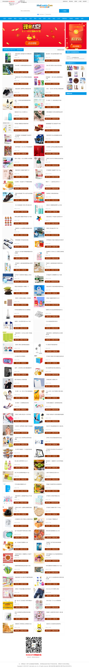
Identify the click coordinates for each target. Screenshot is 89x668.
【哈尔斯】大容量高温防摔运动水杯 (23, 65)
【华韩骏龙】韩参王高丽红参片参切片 (55, 240)
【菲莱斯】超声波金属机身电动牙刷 (54, 146)
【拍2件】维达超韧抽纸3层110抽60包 (54, 426)
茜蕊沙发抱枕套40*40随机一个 (22, 286)
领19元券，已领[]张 (21, 246)
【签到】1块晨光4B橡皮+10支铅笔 (23, 298)
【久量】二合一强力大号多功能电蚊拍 (24, 391)
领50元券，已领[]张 (21, 130)
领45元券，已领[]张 (52, 176)
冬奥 (82, 18)
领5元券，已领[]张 (52, 60)
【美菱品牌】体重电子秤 (51, 379)
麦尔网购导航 (12, 1)
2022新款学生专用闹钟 (20, 356)
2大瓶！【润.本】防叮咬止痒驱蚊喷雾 (54, 88)
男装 (35, 18)
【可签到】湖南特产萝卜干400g (53, 507)
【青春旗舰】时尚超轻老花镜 (21, 240)
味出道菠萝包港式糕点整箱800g (53, 367)
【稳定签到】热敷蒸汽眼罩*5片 (22, 170)
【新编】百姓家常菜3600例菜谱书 (54, 484)
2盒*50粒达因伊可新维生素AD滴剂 (23, 530)
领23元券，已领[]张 (21, 270)
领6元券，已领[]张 (21, 176)
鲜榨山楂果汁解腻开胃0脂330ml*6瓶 (23, 216)
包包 (40, 18)
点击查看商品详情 (75, 57)
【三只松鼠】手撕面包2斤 (52, 519)
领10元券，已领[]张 (21, 72)
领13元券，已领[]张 (52, 72)
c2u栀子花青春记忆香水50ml (52, 472)
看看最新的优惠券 (60, 49)
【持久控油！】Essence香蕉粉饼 (53, 600)
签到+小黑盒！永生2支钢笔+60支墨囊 (23, 158)
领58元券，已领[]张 (52, 258)
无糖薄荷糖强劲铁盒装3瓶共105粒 (22, 565)
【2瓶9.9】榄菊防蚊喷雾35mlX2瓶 (54, 205)
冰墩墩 (77, 18)
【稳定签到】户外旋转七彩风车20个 (54, 216)
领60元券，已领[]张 (52, 595)
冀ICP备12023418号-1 (66, 666)
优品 (26, 18)
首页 (4, 18)
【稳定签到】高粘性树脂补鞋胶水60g (54, 286)
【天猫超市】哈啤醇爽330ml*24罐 (54, 274)
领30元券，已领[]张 (21, 142)
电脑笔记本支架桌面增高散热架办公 (54, 309)
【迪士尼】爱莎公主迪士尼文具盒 (54, 65)
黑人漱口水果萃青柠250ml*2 (21, 461)
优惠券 (75, 1)
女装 (30, 18)
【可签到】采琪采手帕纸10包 (53, 495)
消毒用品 (64, 18)
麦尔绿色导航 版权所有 (54, 666)
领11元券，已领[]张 (21, 60)
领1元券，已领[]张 (52, 200)
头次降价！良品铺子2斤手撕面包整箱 (23, 181)
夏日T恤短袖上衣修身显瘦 (21, 379)
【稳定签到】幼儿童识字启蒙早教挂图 (24, 577)
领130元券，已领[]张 (52, 84)
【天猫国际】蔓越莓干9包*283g (53, 170)
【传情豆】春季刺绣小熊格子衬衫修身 (24, 426)
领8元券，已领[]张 (21, 409)
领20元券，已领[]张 (21, 118)
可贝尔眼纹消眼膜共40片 (20, 484)
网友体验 (71, 1)
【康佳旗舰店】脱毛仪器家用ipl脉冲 (54, 112)
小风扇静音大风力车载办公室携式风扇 (24, 519)
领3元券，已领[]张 (21, 83)
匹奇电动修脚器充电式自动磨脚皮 (22, 309)
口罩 (58, 18)
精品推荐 (85, 1)
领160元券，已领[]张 (52, 560)
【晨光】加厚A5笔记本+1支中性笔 (23, 414)
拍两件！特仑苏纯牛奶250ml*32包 (23, 321)
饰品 (54, 18)
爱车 (44, 18)
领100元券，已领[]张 (52, 118)
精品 (15, 18)
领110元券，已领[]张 (21, 444)
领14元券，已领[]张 (52, 374)
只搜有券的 (41, 14)
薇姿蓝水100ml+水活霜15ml (21, 112)
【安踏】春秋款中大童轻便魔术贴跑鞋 (55, 414)
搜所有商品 (48, 14)
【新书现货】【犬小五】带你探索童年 (24, 146)
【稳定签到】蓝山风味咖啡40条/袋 (54, 135)
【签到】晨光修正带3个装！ (52, 228)
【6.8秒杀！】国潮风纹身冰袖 (22, 402)
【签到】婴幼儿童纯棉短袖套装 (22, 344)
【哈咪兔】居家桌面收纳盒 (52, 193)
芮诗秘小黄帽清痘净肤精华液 (21, 123)
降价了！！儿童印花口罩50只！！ (54, 181)
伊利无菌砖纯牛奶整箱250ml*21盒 (54, 565)
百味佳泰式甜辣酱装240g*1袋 (53, 530)
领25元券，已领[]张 (21, 619)
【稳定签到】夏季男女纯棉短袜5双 (23, 88)
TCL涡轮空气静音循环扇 (51, 344)
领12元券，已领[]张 (21, 514)
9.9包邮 (79, 1)
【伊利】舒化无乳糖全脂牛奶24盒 (54, 437)
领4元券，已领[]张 (52, 130)
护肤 (49, 18)
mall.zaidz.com (33, 666)
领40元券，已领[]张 (21, 107)
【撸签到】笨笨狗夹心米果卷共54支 (23, 623)
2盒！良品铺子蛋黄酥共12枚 (21, 542)
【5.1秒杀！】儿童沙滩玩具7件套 (53, 100)
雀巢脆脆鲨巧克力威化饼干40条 (53, 123)
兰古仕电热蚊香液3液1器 (51, 321)
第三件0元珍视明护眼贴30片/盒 (22, 472)
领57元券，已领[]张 (52, 165)
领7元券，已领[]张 (52, 95)
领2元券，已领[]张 (21, 95)
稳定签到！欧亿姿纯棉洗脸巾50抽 (54, 53)
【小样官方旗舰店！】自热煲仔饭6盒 (23, 449)
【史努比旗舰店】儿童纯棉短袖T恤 (54, 402)
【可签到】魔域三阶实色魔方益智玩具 (55, 356)
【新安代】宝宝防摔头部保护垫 (53, 623)
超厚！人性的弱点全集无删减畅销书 (23, 367)
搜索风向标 (65, 1)
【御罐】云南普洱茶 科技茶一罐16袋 (54, 612)
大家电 (71, 18)
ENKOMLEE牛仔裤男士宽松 (52, 589)
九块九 (20, 18)
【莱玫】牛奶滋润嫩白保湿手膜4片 (23, 589)
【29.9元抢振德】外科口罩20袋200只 (23, 205)
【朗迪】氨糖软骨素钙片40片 (53, 298)
